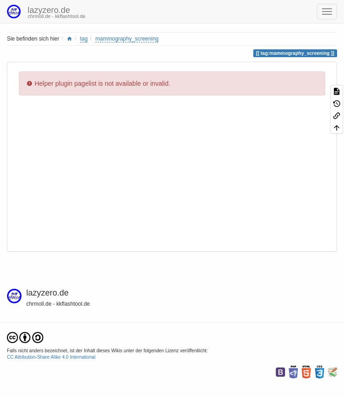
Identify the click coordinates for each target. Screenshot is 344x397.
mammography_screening (126, 39)
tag (84, 39)
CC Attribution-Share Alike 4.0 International (51, 357)
